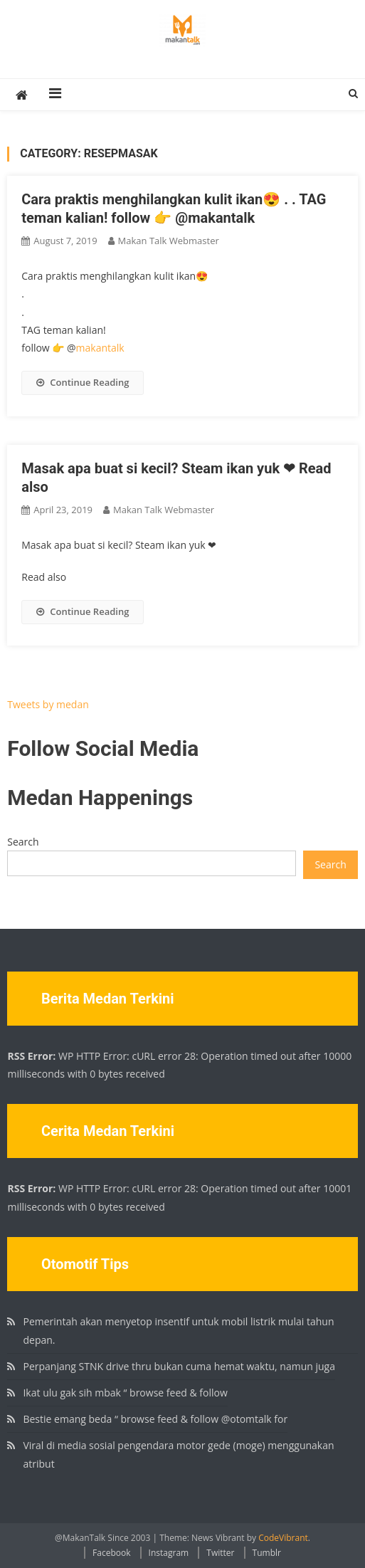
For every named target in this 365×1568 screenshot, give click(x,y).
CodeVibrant (283, 1538)
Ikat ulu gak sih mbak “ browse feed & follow (125, 1392)
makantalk (100, 347)
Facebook (111, 1553)
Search (22, 841)
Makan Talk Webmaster (168, 240)
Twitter (220, 1553)
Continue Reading (82, 382)
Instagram (169, 1553)
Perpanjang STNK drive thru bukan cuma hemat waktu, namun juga (179, 1366)
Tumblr (267, 1553)
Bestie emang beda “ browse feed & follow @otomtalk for (155, 1419)
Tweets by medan (48, 704)
